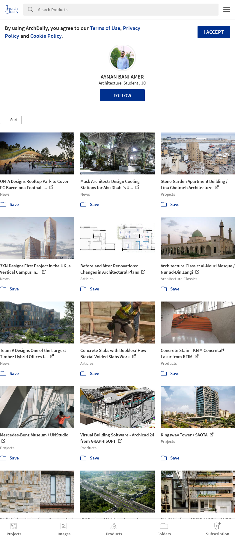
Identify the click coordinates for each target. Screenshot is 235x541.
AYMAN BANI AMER (122, 76)
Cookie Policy (45, 35)
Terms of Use (105, 28)
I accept (214, 31)
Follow (122, 95)
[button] (11, 120)
